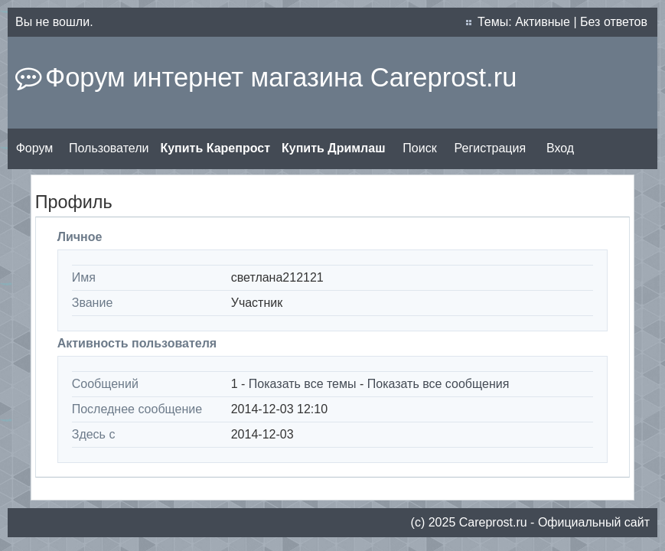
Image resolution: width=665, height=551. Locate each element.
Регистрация (490, 148)
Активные (542, 21)
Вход (560, 148)
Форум (35, 148)
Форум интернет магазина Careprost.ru (281, 77)
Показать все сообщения (438, 383)
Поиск (419, 148)
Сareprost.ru (493, 522)
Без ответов (613, 21)
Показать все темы (303, 383)
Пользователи (108, 148)
